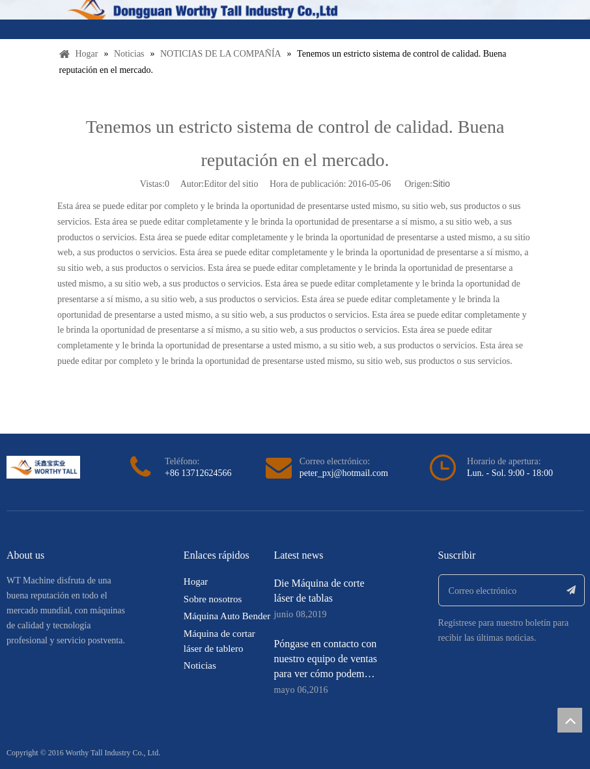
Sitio (441, 183)
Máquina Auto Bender (227, 616)
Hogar (196, 581)
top (569, 720)
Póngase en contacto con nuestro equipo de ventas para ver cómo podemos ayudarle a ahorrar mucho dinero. (325, 673)
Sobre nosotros (213, 599)
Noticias (200, 665)
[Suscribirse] (571, 590)
